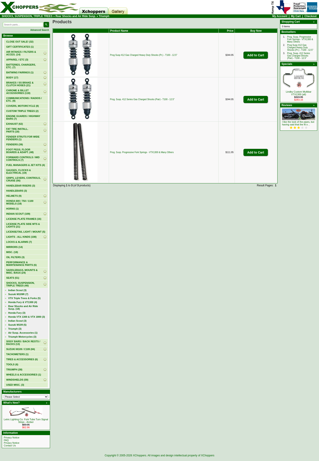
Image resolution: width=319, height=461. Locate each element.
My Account (279, 16)
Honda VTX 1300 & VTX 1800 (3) (26, 316)
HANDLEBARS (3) (16, 190)
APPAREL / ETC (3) (17, 59)
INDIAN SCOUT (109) (18, 213)
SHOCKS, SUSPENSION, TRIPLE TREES (27, 16)
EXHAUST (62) (14, 124)
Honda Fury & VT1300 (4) (22, 302)
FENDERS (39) (14, 144)
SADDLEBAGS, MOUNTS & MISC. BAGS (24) (22, 271)
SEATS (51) (12, 277)
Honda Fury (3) (16, 312)
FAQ (6, 440)
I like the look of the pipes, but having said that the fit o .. (298, 123)
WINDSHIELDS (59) (17, 379)
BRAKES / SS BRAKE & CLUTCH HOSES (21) (19, 84)
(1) (20, 46)
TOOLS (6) (12, 364)
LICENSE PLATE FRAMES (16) (23, 219)
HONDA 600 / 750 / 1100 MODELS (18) (19, 202)
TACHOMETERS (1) (17, 354)
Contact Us (10, 445)
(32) (19, 41)
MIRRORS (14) (14, 247)
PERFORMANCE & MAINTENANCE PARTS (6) (21, 263)
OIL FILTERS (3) (15, 257)
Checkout (310, 16)
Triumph (104, 16)
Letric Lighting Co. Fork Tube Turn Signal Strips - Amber (26, 420)
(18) (23, 307)
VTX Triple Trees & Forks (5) (24, 298)
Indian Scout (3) (17, 290)
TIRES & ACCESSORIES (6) (22, 359)
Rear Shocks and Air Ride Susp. (75, 16)
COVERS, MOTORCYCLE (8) (22, 106)
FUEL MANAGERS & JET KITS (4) (25, 165)
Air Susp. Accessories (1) (22, 332)
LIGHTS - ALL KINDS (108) (21, 236)
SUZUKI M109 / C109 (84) (20, 349)
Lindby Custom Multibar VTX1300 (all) (298, 93)
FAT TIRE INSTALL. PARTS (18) (17, 130)
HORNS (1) (12, 208)
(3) (14, 328)
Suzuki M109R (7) (18, 294)
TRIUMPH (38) (14, 369)
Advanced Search (39, 30)
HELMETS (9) (13, 196)
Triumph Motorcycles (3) (22, 336)
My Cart (296, 16)
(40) (20, 284)
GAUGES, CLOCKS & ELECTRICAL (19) (18, 171)
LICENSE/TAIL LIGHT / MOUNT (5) (25, 231)
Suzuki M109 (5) (17, 324)
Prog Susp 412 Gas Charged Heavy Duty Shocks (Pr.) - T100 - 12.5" (143, 55)
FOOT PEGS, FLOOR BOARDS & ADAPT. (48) (20, 151)
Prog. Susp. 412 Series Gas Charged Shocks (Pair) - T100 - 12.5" (142, 99)
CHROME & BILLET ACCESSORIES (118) (18, 91)
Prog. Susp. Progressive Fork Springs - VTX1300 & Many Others (142, 152)
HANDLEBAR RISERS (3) (20, 185)
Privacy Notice (11, 437)
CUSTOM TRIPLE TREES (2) (22, 111)
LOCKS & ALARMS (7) (19, 242)
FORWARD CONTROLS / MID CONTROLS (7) (23, 158)
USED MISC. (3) (15, 384)
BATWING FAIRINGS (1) (19, 72)
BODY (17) (12, 77)
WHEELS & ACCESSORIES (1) (23, 374)
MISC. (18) (12, 252)
